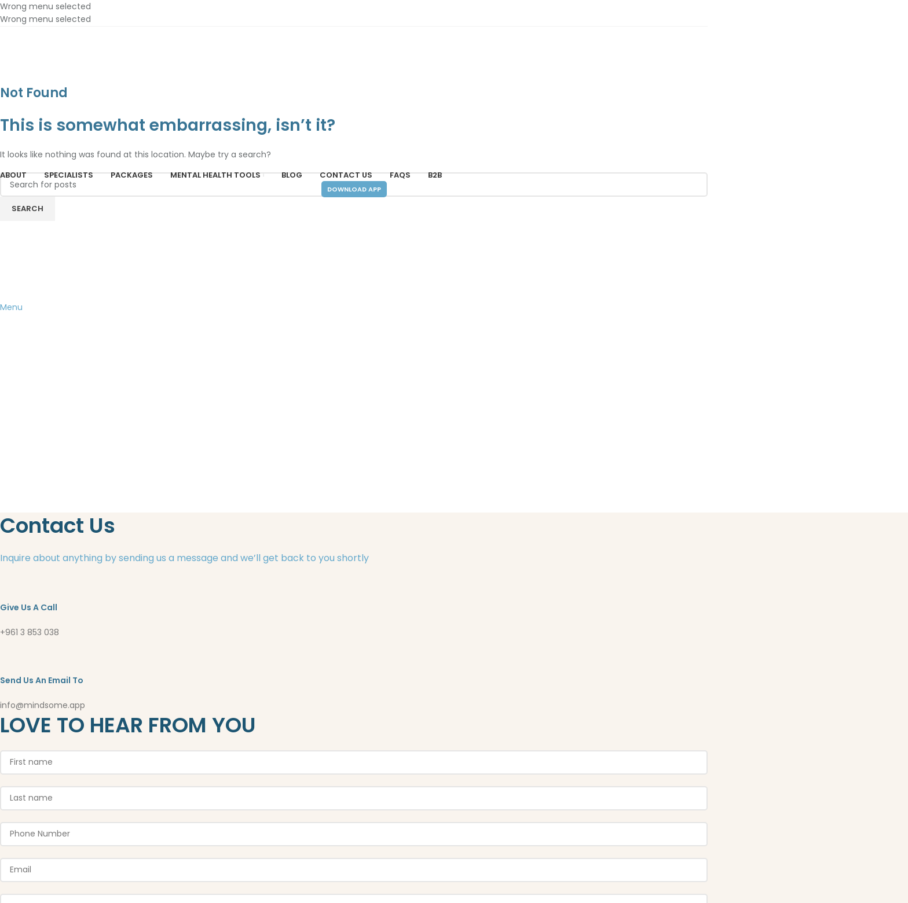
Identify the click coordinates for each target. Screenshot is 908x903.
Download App (354, 189)
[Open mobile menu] (11, 307)
